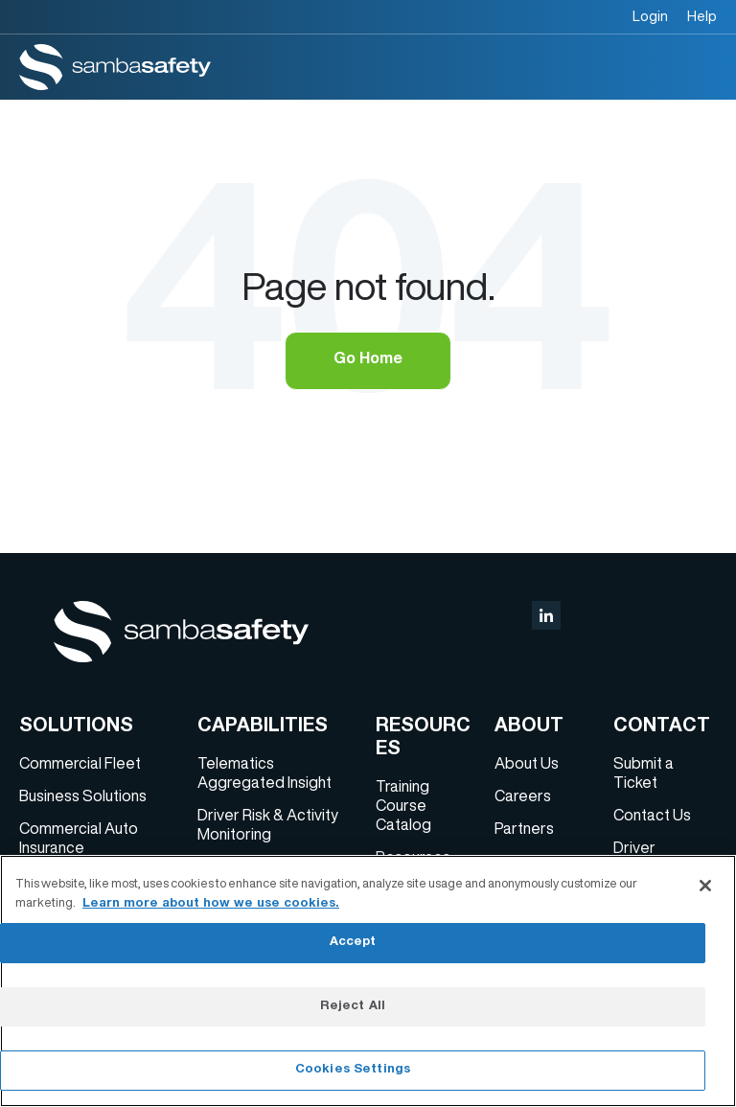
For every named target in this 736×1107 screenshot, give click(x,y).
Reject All (352, 1007)
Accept (353, 942)
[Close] (705, 886)
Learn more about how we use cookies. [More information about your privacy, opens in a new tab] (210, 904)
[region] (368, 981)
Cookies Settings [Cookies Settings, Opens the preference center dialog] (352, 1070)
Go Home (368, 360)
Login (650, 16)
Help (702, 16)
